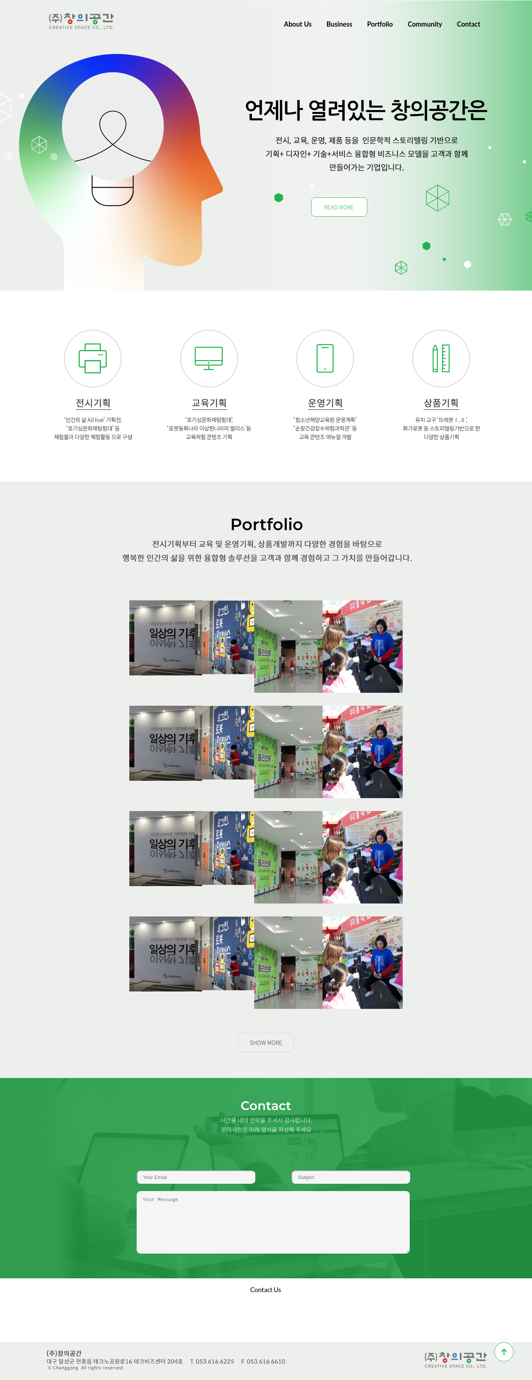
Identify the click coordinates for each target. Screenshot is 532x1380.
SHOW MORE (266, 1042)
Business (339, 24)
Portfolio (380, 24)
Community (424, 24)
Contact (468, 24)
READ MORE (339, 207)
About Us (297, 24)
